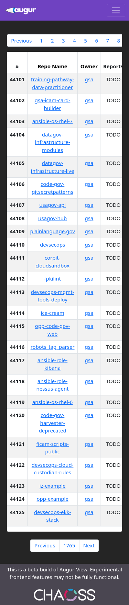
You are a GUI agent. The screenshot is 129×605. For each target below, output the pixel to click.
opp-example (52, 498)
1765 (69, 545)
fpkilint (52, 278)
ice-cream (52, 312)
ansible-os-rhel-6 (52, 402)
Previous (21, 40)
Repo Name (52, 66)
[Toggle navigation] (116, 10)
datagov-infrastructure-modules (52, 142)
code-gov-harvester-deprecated (52, 423)
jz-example (53, 485)
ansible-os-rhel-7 (52, 121)
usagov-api (52, 204)
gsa (89, 79)
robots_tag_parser (53, 346)
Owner (89, 66)
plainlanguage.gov (52, 231)
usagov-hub (52, 218)
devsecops (52, 244)
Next (89, 545)
